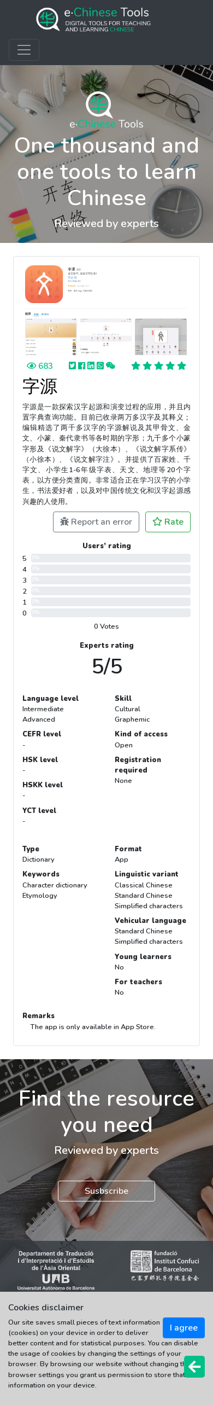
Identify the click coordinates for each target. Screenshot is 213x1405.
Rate (168, 522)
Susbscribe (106, 1191)
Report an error (96, 522)
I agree (184, 1328)
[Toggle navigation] (24, 50)
